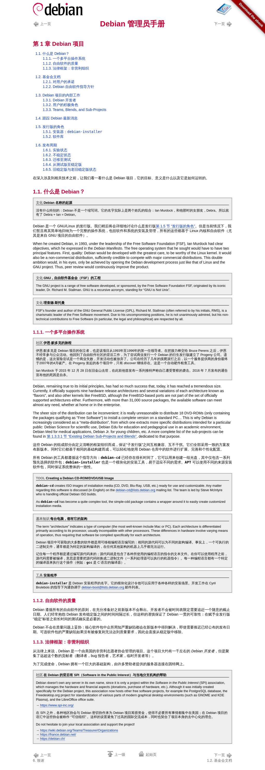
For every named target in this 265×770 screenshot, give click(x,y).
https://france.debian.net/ (58, 734)
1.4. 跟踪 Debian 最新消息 (56, 118)
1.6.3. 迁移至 (57, 160)
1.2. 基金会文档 (48, 77)
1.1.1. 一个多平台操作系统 (64, 58)
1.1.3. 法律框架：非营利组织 (66, 68)
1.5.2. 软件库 (53, 136)
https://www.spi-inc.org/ (56, 705)
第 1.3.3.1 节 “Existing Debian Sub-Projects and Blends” (92, 436)
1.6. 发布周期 (46, 145)
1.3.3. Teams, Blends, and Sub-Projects (74, 110)
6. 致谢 (43, 757)
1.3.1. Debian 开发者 (59, 100)
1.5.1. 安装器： (72, 132)
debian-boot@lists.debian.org (103, 587)
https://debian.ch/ (52, 739)
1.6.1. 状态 (55, 150)
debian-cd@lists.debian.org (135, 490)
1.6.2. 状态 (57, 155)
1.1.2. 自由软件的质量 (60, 63)
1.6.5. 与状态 (69, 169)
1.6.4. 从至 (62, 164)
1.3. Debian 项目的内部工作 (57, 95)
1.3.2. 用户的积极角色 (60, 105)
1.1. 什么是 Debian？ (52, 53)
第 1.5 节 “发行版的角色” (175, 226)
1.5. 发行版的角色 (49, 127)
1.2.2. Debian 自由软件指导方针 (68, 87)
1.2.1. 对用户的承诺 (59, 82)
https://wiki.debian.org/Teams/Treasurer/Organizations (79, 730)
